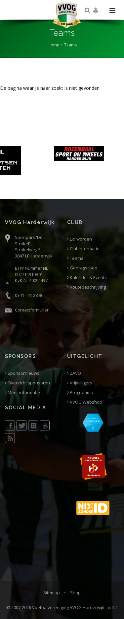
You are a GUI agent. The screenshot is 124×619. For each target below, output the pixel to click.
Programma (80, 392)
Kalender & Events (87, 277)
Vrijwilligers (79, 383)
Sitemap (51, 592)
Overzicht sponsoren (27, 383)
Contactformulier (32, 310)
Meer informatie (22, 392)
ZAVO (74, 373)
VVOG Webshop (84, 402)
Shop (75, 592)
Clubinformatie (83, 249)
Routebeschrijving (86, 287)
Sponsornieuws (22, 373)
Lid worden (79, 239)
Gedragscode (82, 268)
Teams (70, 45)
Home (53, 45)
